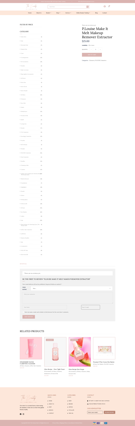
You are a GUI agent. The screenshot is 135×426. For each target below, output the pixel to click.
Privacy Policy (55, 423)
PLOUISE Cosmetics (100, 60)
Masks (88, 371)
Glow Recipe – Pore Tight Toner (54, 369)
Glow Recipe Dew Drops (76, 369)
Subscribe (109, 412)
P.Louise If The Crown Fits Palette (103, 362)
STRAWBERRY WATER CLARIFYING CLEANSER (27, 363)
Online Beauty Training (83, 13)
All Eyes (95, 364)
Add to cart (92, 54)
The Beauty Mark (34, 423)
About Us (38, 13)
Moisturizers (47, 373)
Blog (96, 13)
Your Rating (24, 288)
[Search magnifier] (87, 7)
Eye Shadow (100, 364)
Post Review (29, 317)
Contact (104, 13)
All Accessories (47, 371)
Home (30, 13)
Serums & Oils (54, 373)
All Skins (22, 366)
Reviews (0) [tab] (23, 263)
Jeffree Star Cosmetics (35, 366)
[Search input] (68, 7)
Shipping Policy (63, 423)
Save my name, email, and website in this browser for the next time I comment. (47, 312)
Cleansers (92, 60)
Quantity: (85, 49)
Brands (48, 13)
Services (68, 13)
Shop (58, 13)
